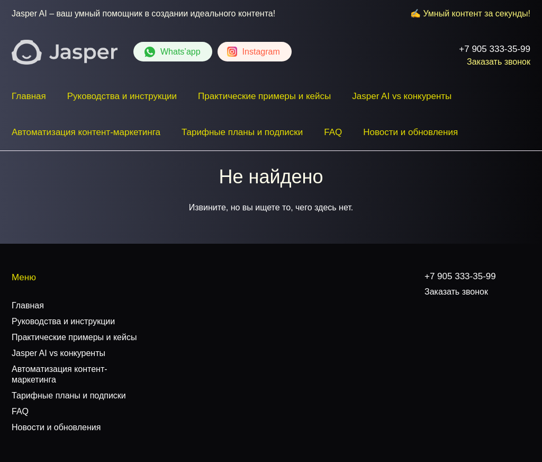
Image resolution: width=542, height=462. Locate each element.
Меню (24, 277)
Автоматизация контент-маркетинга (86, 132)
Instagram (261, 51)
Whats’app (180, 51)
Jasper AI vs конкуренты (401, 96)
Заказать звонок (498, 61)
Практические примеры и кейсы (264, 96)
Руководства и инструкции (122, 96)
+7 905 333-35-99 (494, 49)
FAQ (333, 132)
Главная (29, 96)
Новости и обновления (410, 132)
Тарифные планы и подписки (242, 132)
